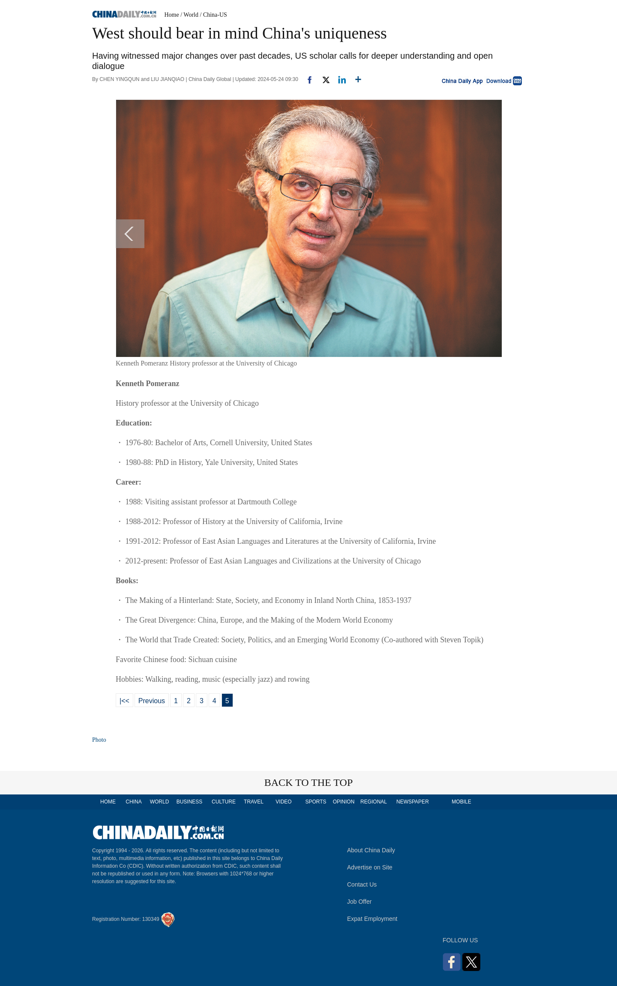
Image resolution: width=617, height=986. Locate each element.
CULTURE (224, 802)
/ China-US (213, 15)
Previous (151, 700)
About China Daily (371, 850)
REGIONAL (373, 802)
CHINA (133, 802)
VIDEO (283, 802)
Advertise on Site (369, 867)
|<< (124, 700)
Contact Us (362, 884)
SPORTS (315, 802)
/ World (189, 15)
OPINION (344, 802)
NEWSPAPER (412, 802)
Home (172, 15)
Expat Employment (372, 918)
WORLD (159, 802)
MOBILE (461, 802)
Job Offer (359, 901)
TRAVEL (254, 802)
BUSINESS (190, 802)
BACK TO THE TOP (308, 782)
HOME (108, 802)
